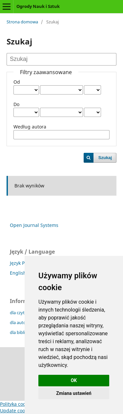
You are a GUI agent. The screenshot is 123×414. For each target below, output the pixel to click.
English (18, 273)
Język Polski (22, 263)
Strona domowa (22, 22)
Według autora (29, 127)
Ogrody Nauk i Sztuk (38, 6)
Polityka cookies (17, 404)
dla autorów (21, 322)
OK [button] (74, 380)
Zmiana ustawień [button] (73, 393)
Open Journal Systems (34, 225)
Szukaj (105, 157)
